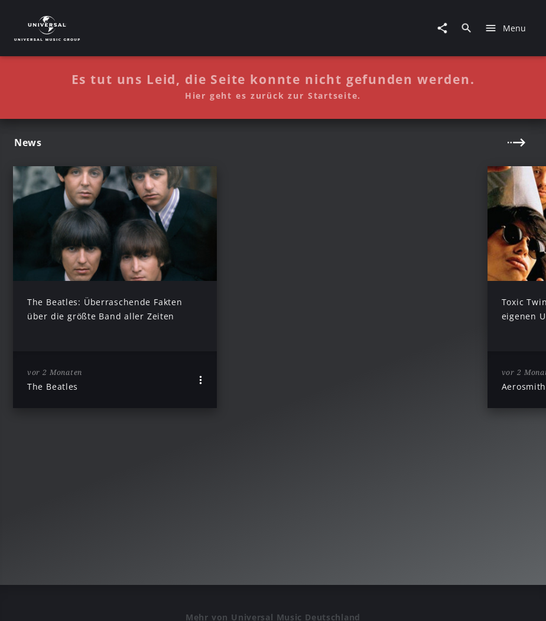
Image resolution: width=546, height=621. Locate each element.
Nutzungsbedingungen (367, 599)
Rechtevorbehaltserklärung (160, 599)
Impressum (77, 599)
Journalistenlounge (454, 599)
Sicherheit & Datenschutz (268, 599)
